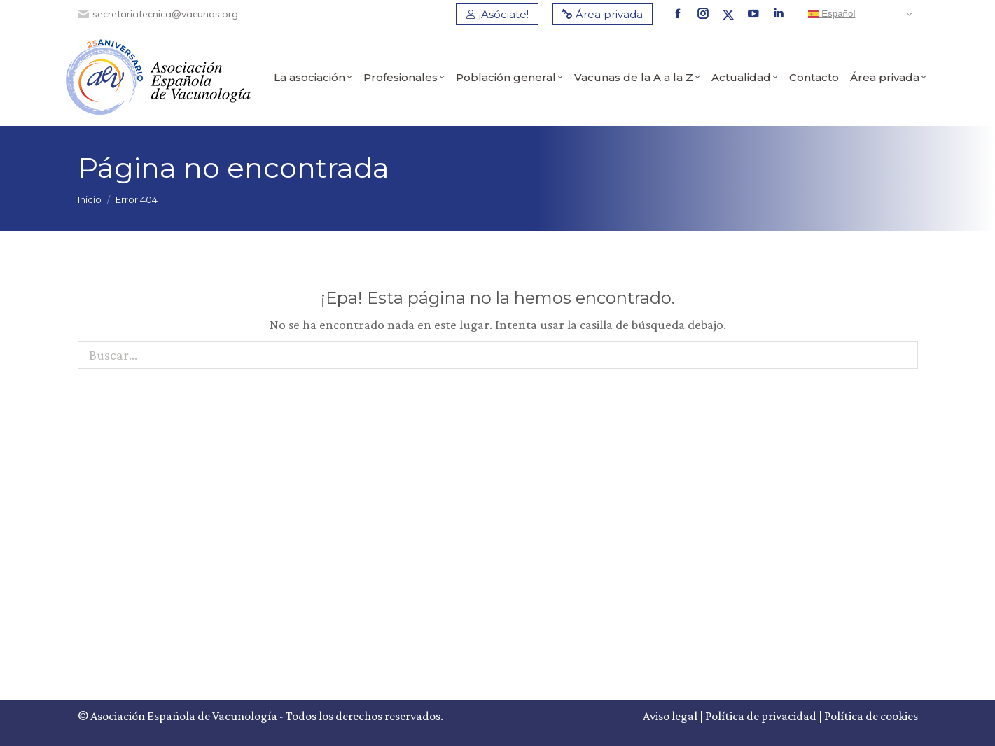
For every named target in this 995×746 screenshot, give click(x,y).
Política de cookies (871, 716)
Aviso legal (670, 716)
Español (832, 14)
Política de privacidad (760, 716)
